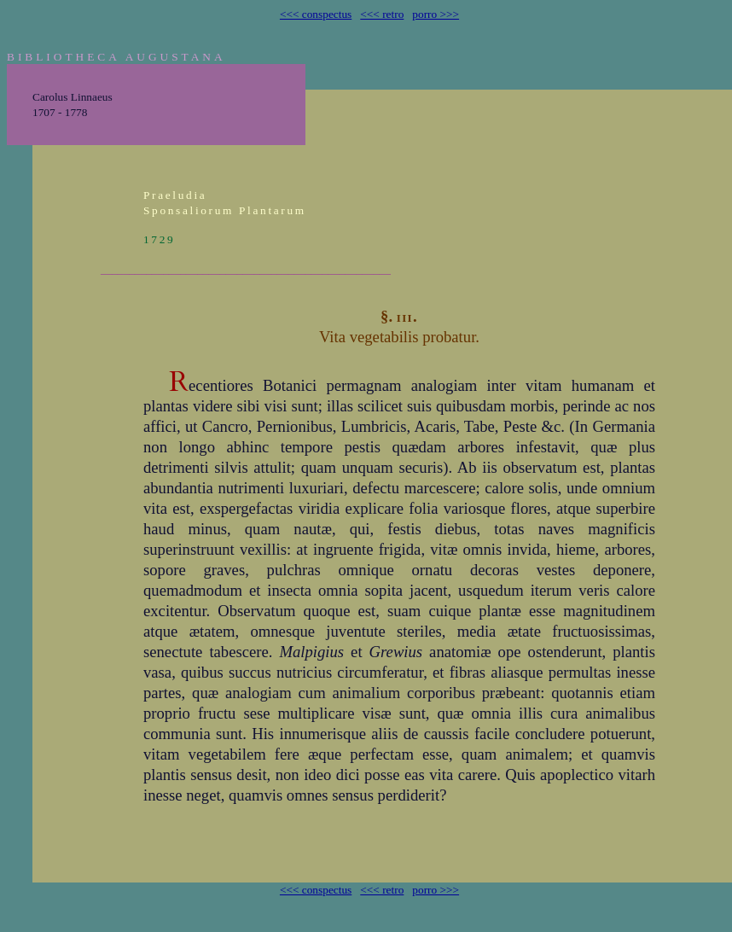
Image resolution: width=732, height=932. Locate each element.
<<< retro (382, 14)
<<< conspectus (315, 14)
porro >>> (435, 14)
